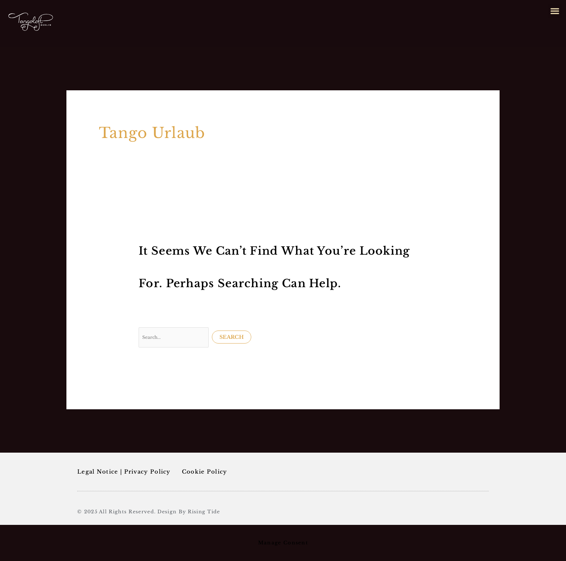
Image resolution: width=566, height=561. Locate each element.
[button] (555, 11)
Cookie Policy (204, 471)
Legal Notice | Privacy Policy (124, 471)
